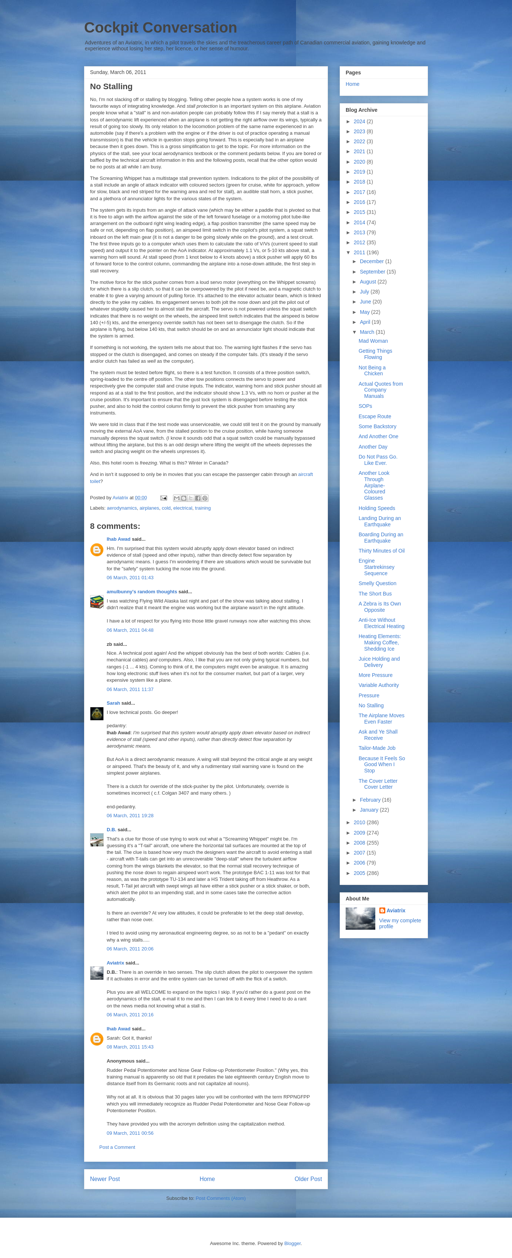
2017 (360, 192)
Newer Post (105, 1179)
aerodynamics (122, 508)
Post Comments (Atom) (221, 1198)
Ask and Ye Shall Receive (378, 735)
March (368, 332)
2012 (360, 242)
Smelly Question (377, 583)
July (365, 292)
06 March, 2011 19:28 (130, 815)
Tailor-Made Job (377, 748)
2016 (360, 202)
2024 (360, 121)
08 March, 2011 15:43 (130, 1047)
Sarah (113, 703)
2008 (360, 843)
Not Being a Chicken (372, 371)
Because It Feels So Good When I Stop (382, 764)
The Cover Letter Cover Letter (378, 784)
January (370, 810)
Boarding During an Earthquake (381, 537)
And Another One (378, 436)
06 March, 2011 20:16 (130, 1014)
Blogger (292, 1243)
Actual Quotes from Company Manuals (381, 390)
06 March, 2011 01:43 (130, 577)
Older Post (308, 1179)
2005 (360, 873)
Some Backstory (377, 426)
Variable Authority (379, 685)
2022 (360, 141)
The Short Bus (375, 594)
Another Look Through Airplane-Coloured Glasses (374, 485)
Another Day (373, 447)
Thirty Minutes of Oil (382, 551)
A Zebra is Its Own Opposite (380, 607)
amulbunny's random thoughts (142, 591)
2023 (360, 131)
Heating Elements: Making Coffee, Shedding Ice (380, 642)
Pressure (369, 695)
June (366, 302)
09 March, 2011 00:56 (130, 1133)
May (365, 312)
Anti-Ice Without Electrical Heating (382, 623)
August (368, 282)
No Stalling (371, 705)
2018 (360, 182)
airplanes (149, 508)
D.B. (111, 829)
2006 (360, 863)
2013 (360, 232)
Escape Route (375, 416)
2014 (360, 222)
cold (166, 508)
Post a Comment (117, 1147)
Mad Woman (373, 341)
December (372, 261)
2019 (360, 172)
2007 (360, 853)
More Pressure (376, 675)
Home (207, 1179)
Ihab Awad (118, 539)
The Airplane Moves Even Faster (382, 718)
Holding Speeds (377, 508)
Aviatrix (115, 963)
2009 (360, 833)
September (373, 272)
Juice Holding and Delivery (379, 662)
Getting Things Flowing (375, 354)
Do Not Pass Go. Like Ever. (378, 460)
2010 (360, 822)
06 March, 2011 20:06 (130, 949)
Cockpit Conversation (160, 27)
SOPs (365, 406)
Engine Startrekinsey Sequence (377, 567)
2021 (360, 151)
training (203, 508)
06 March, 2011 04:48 (130, 630)
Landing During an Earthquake (380, 521)
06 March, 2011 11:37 (130, 689)
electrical (182, 508)
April (366, 322)
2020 (360, 162)
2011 (360, 252)
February (371, 800)
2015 (360, 212)
